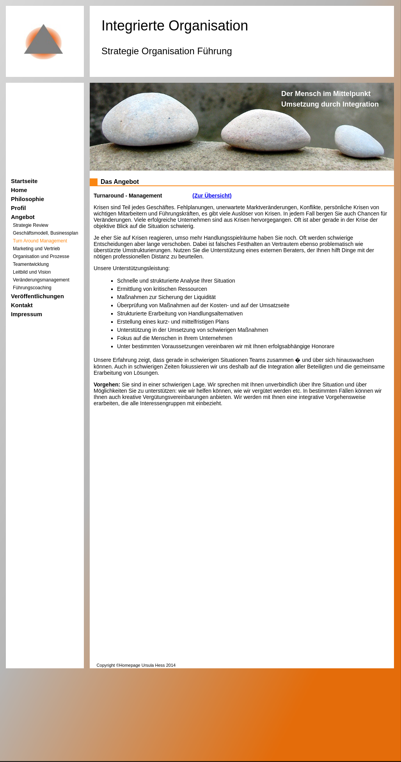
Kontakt (22, 305)
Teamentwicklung (31, 264)
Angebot (23, 217)
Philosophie (27, 199)
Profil (18, 208)
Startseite (24, 181)
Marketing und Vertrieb (36, 248)
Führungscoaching (32, 287)
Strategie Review (30, 225)
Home (19, 190)
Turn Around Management (40, 241)
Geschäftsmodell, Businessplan (45, 233)
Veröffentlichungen (37, 296)
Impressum (26, 314)
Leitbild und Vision (32, 272)
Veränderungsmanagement (41, 280)
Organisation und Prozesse (41, 256)
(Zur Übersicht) (211, 195)
